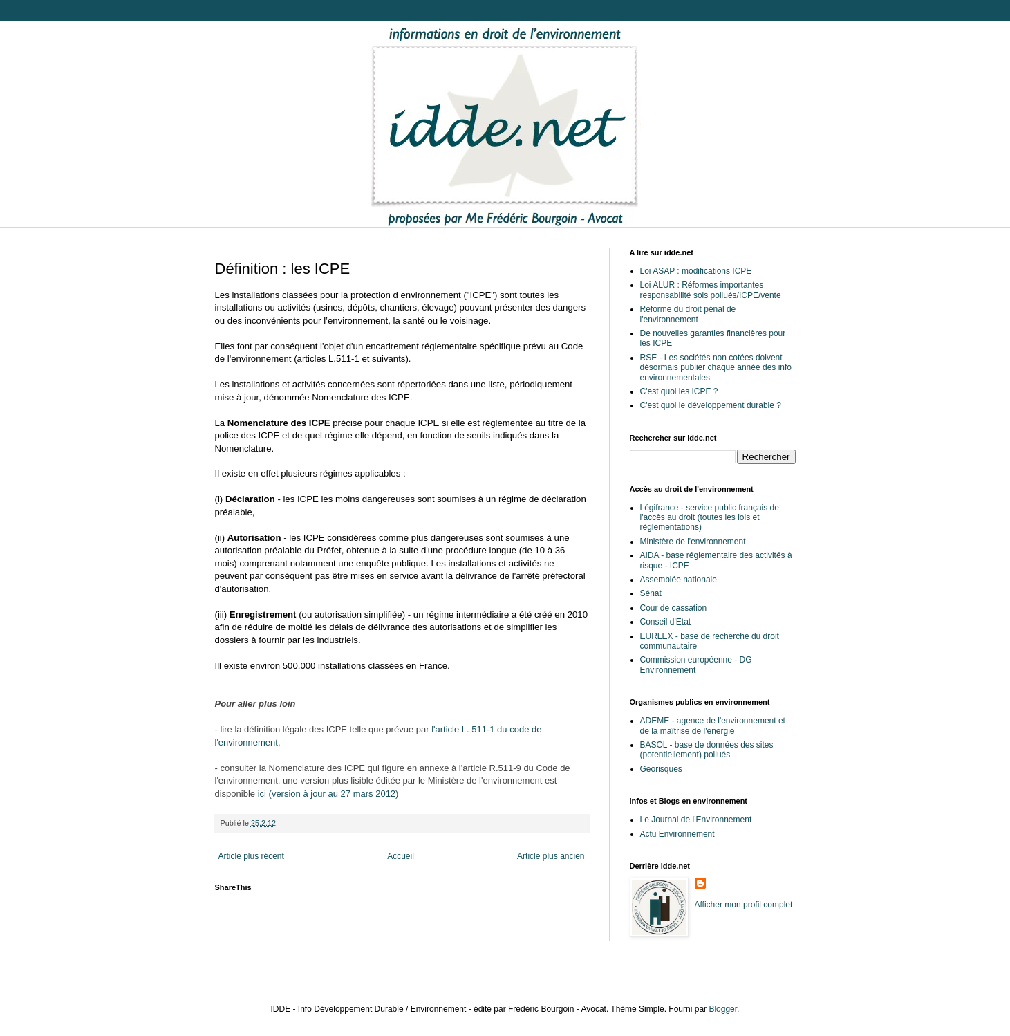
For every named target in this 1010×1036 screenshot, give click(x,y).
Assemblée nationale (678, 579)
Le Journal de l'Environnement (696, 819)
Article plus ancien (550, 856)
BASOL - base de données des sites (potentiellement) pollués (707, 749)
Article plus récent (251, 856)
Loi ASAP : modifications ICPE (696, 271)
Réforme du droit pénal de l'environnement (688, 314)
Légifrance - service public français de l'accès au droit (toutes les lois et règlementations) (709, 518)
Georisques (661, 769)
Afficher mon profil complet (744, 904)
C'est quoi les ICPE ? (679, 391)
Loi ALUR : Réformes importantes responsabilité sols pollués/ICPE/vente (710, 289)
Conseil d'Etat (665, 622)
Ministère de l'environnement (693, 541)
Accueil (400, 856)
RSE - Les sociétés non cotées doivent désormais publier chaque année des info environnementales (716, 367)
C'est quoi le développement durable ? (710, 405)
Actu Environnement (677, 834)
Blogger (723, 1009)
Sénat (651, 593)
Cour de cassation (673, 608)
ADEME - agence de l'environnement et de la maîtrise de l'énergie (712, 725)
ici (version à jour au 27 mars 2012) (326, 793)
